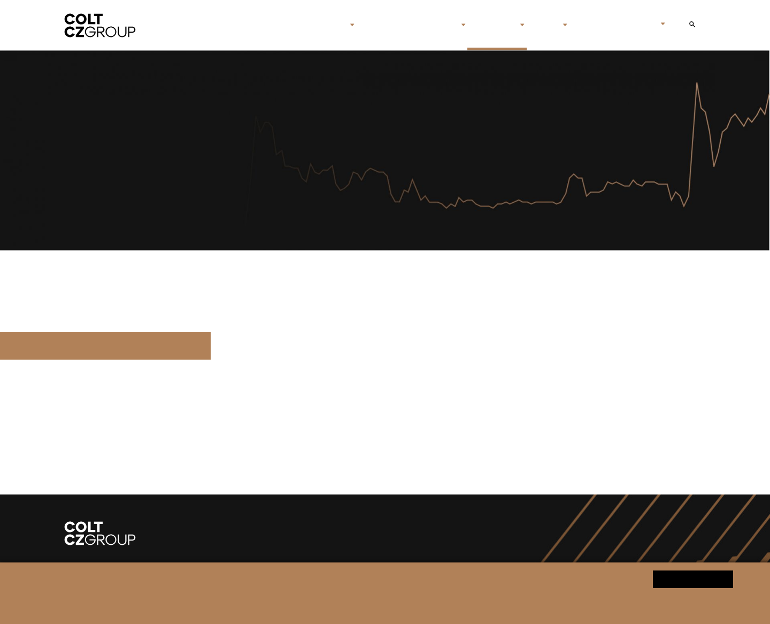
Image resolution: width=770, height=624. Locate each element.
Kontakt (591, 25)
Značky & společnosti (407, 25)
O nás (331, 25)
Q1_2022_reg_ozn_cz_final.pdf (105, 345)
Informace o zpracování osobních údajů (252, 606)
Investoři (493, 25)
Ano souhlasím (693, 579)
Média (544, 25)
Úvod (298, 25)
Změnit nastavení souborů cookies (372, 606)
